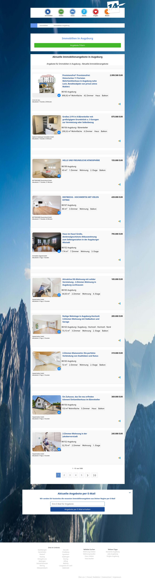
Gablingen (65, 557)
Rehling (65, 563)
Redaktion (96, 577)
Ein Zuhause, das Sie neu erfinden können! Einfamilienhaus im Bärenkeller (81, 398)
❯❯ (94, 475)
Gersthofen (42, 552)
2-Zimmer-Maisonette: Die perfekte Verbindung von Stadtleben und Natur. (80, 354)
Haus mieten (89, 556)
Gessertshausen (42, 563)
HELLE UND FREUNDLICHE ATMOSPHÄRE (81, 160)
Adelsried (65, 568)
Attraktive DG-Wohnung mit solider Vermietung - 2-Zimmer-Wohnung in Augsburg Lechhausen (79, 282)
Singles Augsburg (113, 556)
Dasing (65, 559)
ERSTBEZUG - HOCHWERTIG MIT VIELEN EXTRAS (80, 198)
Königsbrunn (42, 559)
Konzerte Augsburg (113, 552)
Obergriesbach (42, 568)
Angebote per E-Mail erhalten (77, 509)
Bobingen (42, 561)
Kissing (42, 557)
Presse (89, 577)
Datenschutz (106, 577)
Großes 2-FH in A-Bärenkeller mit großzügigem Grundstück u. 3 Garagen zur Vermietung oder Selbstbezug (80, 119)
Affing (66, 561)
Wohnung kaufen (89, 554)
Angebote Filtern (77, 45)
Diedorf (42, 554)
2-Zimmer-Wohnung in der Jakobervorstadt (74, 435)
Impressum (117, 577)
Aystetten (65, 554)
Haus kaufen (89, 558)
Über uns (81, 577)
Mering (42, 566)
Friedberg (65, 552)
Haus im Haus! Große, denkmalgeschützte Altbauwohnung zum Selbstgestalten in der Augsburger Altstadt (80, 238)
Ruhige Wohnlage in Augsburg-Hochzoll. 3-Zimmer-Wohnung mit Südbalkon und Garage (81, 319)
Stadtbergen (42, 550)
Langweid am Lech (65, 566)
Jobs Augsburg (113, 554)
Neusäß (65, 550)
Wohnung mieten (89, 552)
